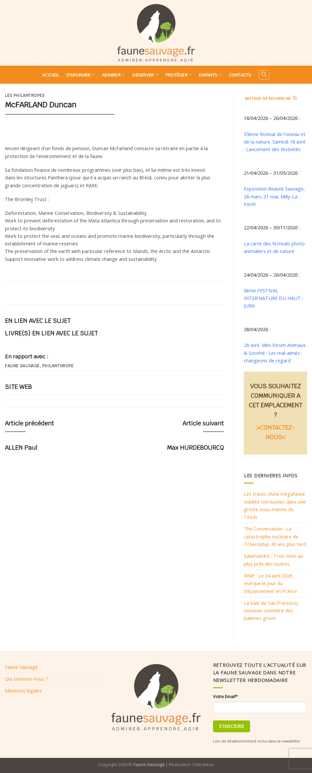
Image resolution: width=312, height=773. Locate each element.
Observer (145, 75)
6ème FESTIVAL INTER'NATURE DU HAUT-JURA (273, 298)
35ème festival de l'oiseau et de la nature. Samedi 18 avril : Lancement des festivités (274, 142)
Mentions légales (23, 690)
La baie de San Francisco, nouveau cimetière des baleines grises (271, 611)
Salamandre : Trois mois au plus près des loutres (273, 560)
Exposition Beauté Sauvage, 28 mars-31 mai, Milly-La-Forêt (274, 196)
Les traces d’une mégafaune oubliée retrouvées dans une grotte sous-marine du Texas (275, 505)
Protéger (179, 75)
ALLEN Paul (21, 447)
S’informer (80, 75)
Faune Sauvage (21, 667)
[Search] (264, 75)
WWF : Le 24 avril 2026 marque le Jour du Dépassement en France (270, 583)
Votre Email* (225, 696)
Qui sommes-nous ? (26, 678)
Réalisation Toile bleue (191, 764)
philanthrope (57, 366)
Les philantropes (25, 95)
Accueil (50, 75)
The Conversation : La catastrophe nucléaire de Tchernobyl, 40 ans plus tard (275, 536)
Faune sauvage (22, 366)
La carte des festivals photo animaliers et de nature (274, 247)
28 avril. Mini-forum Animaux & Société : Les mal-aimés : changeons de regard (275, 353)
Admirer (113, 75)
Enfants (210, 75)
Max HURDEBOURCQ (195, 447)
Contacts (240, 75)
